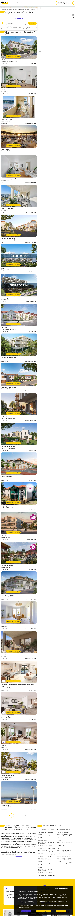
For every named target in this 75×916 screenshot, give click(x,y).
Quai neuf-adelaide (7, 209)
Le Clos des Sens (6, 417)
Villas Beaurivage (6, 476)
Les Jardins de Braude (8, 238)
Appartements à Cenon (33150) (46, 875)
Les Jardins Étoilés (7, 565)
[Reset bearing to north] (73, 12)
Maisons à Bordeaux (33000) (64, 832)
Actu (46, 3)
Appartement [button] (28, 3)
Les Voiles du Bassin (7, 595)
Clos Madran (5, 536)
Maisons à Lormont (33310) (64, 858)
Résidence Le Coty (7, 60)
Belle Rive (4, 746)
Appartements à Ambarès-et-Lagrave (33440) (46, 849)
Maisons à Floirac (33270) (64, 850)
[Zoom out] (73, 10)
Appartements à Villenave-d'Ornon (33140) (45, 839)
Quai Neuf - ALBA (6, 119)
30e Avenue (5, 149)
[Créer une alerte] (19, 18)
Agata (3, 268)
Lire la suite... (19, 856)
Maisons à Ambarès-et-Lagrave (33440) (63, 844)
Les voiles (4, 327)
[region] (56, 29)
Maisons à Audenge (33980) (64, 863)
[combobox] (6, 27)
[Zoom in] (73, 8)
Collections (5, 805)
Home (3, 625)
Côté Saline (5, 506)
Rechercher (32, 23)
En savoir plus (26, 911)
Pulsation (4, 655)
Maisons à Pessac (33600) (64, 855)
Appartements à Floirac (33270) (46, 855)
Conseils (42, 3)
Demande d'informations (13, 56)
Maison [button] (36, 3)
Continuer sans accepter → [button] (62, 888)
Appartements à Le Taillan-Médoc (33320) (45, 870)
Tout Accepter (61, 911)
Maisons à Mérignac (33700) (64, 834)
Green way (4, 298)
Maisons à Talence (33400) (64, 842)
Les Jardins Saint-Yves (8, 446)
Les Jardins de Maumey (8, 357)
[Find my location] (73, 18)
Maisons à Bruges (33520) (64, 856)
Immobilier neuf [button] (18, 3)
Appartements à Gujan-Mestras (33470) (44, 857)
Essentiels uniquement (43, 911)
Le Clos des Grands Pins (8, 387)
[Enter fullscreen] (73, 15)
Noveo (3, 90)
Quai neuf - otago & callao (9, 179)
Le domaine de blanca (8, 775)
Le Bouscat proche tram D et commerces (13, 716)
